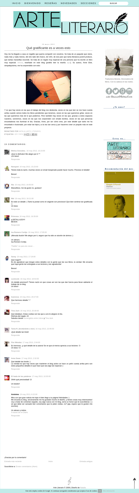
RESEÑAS (51, 3)
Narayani (15, 167)
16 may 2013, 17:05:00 (37, 232)
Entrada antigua (86, 461)
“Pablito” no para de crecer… (22, 246)
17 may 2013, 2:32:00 (30, 358)
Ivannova (15, 297)
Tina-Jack (15, 311)
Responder (15, 159)
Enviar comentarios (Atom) (26, 466)
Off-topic (19, 134)
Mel (12, 198)
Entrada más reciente (13, 461)
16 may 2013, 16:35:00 (29, 216)
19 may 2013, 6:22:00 (28, 394)
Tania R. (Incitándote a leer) (23, 329)
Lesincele (15, 279)
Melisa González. (18, 151)
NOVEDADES (69, 3)
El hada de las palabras (21, 376)
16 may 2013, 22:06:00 (44, 329)
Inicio (50, 461)
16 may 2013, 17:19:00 (26, 257)
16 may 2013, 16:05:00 (24, 185)
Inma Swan (16, 358)
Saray (13, 257)
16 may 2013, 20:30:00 (29, 311)
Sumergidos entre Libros (33, 318)
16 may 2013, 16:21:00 (24, 198)
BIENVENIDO (33, 3)
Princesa (15, 216)
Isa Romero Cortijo (19, 232)
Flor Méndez (16, 342)
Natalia (83, 488)
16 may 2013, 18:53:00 (29, 279)
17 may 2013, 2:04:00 (31, 342)
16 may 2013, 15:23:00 (35, 151)
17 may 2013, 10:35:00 (41, 376)
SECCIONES (88, 3)
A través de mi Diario (19, 412)
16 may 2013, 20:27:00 (29, 297)
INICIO (16, 3)
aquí (68, 63)
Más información (108, 491)
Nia (12, 185)
